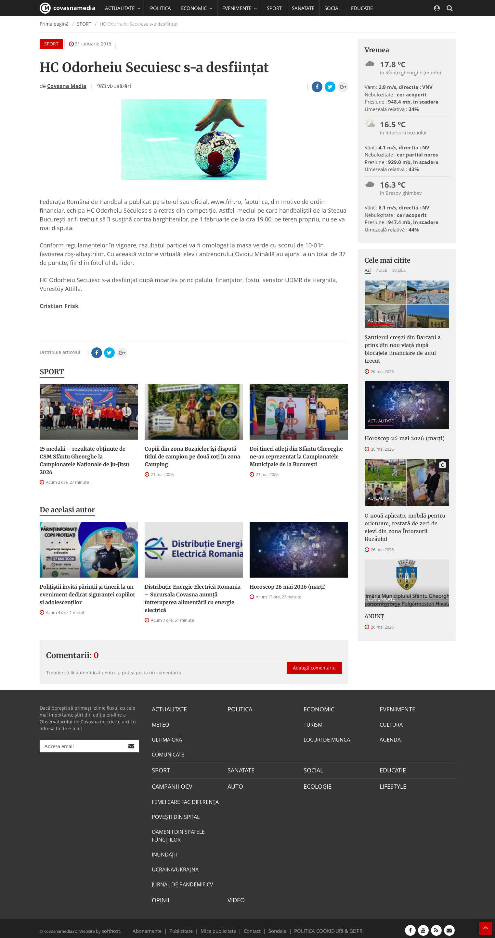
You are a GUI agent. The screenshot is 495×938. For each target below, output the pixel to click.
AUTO (234, 784)
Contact (252, 926)
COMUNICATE (381, 574)
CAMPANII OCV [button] (125, 24)
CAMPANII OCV (170, 784)
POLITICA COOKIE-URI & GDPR (320, 926)
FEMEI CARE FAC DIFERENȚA (185, 799)
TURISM (313, 723)
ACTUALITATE (381, 320)
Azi (368, 270)
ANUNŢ (373, 591)
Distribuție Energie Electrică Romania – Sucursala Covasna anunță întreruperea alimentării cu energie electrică (193, 598)
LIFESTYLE (391, 784)
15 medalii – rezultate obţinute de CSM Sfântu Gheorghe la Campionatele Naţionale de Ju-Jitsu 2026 (84, 460)
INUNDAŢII (164, 851)
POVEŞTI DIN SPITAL (176, 814)
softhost (110, 926)
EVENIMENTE (395, 708)
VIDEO (235, 896)
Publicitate (189, 926)
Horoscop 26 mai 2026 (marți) (288, 586)
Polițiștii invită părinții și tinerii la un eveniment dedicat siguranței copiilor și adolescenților (87, 594)
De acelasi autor (67, 509)
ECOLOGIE (316, 784)
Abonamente (158, 926)
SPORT (274, 8)
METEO (160, 723)
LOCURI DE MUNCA (327, 738)
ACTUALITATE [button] (122, 8)
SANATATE (303, 8)
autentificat (88, 672)
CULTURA (391, 723)
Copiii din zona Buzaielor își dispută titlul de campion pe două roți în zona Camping (192, 456)
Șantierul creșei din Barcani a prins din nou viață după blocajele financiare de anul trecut (404, 343)
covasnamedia (68, 8)
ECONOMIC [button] (196, 8)
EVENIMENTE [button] (239, 8)
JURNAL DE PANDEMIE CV (182, 881)
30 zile (399, 270)
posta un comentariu (158, 672)
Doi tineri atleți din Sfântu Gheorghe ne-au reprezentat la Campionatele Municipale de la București (296, 456)
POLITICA (160, 8)
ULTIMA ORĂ (167, 738)
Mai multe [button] (119, 40)
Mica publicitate (222, 926)
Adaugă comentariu (314, 661)
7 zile (381, 270)
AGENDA (390, 738)
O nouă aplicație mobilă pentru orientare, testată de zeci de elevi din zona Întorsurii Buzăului (403, 508)
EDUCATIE (362, 8)
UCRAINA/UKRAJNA (175, 866)
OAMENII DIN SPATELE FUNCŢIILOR (178, 832)
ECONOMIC (317, 708)
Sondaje (275, 926)
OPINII (159, 896)
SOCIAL (332, 8)
